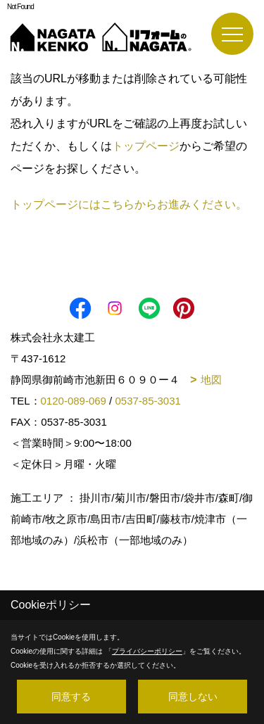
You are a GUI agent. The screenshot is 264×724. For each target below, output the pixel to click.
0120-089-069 (73, 401)
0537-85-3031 (147, 401)
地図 (211, 380)
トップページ (146, 146)
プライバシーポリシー (147, 651)
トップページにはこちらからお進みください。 (129, 204)
